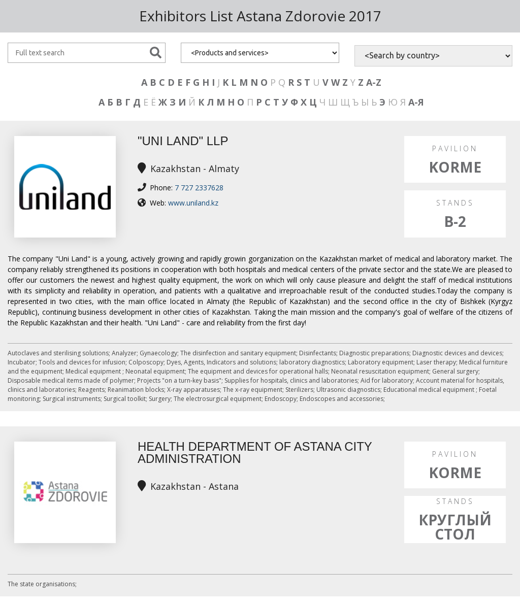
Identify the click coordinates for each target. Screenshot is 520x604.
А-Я (416, 102)
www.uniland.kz (193, 203)
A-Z (373, 82)
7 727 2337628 (199, 187)
